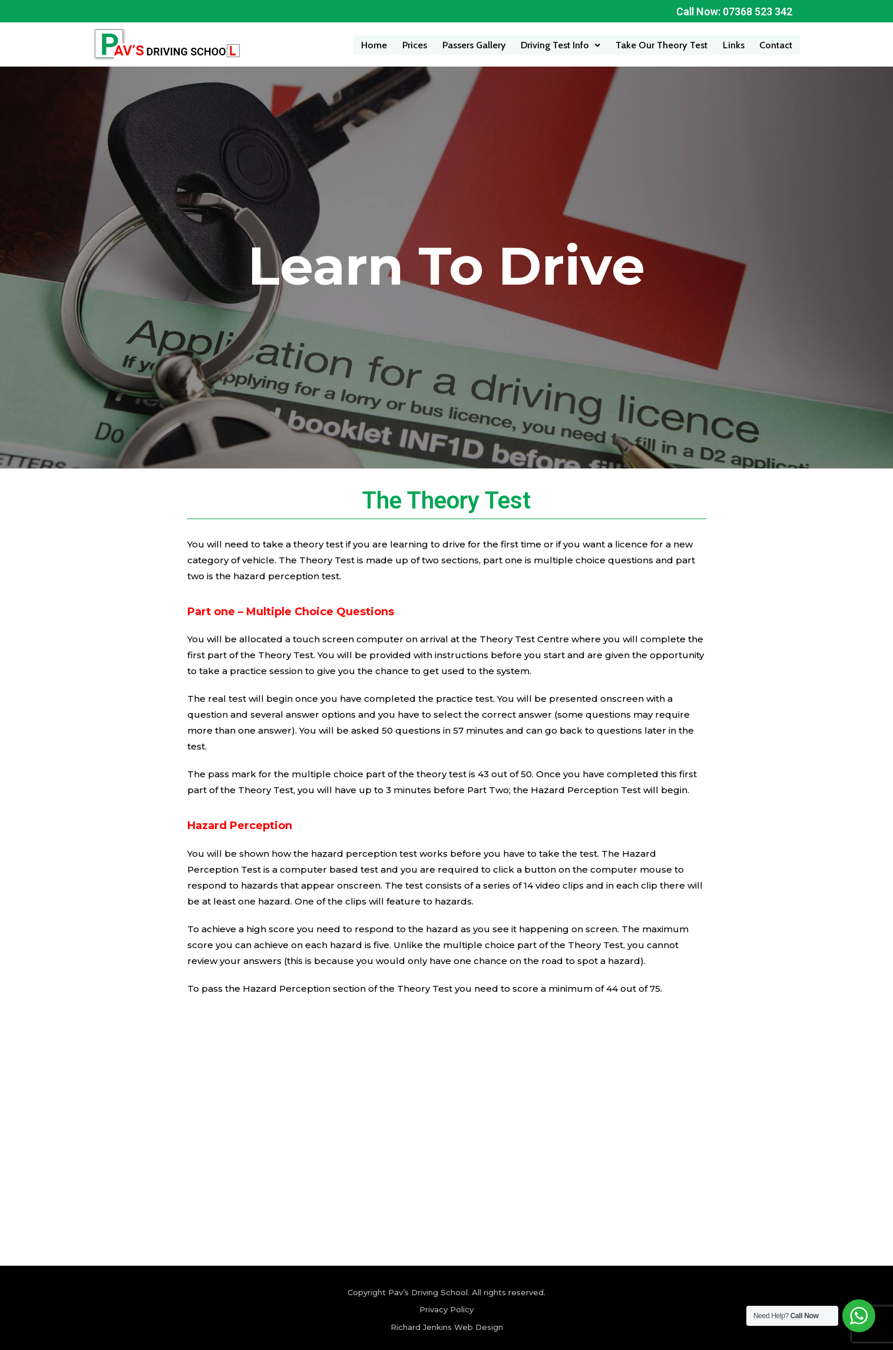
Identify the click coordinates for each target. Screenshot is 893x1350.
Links (734, 44)
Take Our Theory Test (662, 44)
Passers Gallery (476, 44)
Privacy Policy (446, 1309)
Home (377, 44)
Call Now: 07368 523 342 (733, 11)
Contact (776, 44)
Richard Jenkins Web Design (447, 1326)
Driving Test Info (562, 44)
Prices (417, 44)
